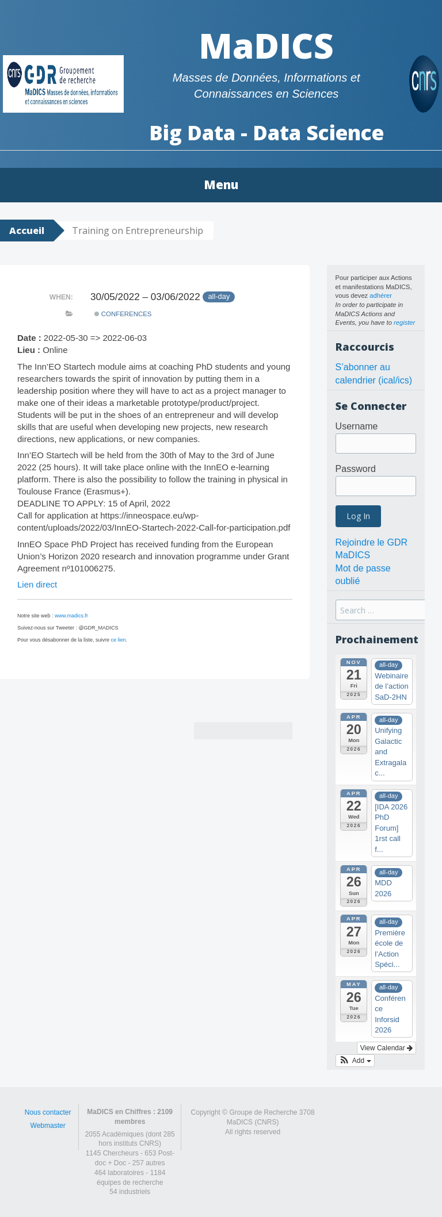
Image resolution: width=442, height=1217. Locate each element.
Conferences (123, 313)
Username (357, 426)
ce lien (118, 640)
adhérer (380, 295)
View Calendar (386, 1048)
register (404, 322)
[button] (355, 1060)
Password (356, 469)
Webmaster (48, 1126)
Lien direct (37, 584)
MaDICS (266, 45)
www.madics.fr (71, 616)
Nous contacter (48, 1112)
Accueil (26, 230)
